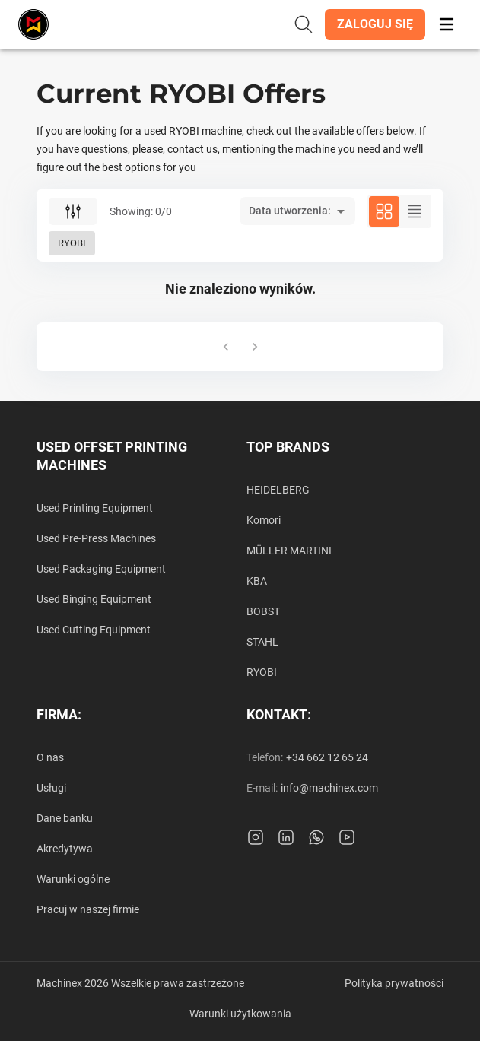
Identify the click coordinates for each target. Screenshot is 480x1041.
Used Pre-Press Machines (96, 538)
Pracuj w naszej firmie (88, 909)
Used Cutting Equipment (94, 630)
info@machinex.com (329, 788)
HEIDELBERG (278, 490)
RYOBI (261, 672)
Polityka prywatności (394, 983)
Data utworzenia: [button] (290, 211)
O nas (50, 757)
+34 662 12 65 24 (327, 757)
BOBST (263, 611)
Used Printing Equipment (95, 508)
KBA (256, 581)
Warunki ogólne (73, 879)
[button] (375, 24)
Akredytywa (65, 849)
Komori (263, 520)
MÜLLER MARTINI (289, 550)
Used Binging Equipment (94, 599)
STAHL (262, 642)
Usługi (51, 788)
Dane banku (65, 818)
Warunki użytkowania (240, 1014)
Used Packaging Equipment (101, 569)
